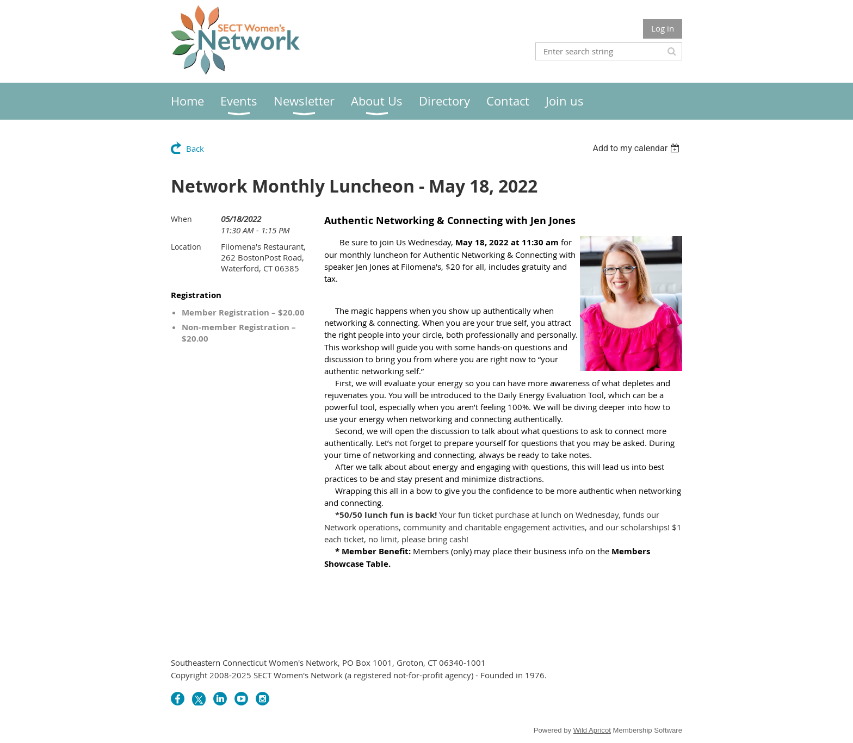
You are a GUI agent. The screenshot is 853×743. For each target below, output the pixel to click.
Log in (662, 28)
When (181, 219)
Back (195, 148)
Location (186, 247)
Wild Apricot (592, 730)
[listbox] (637, 148)
